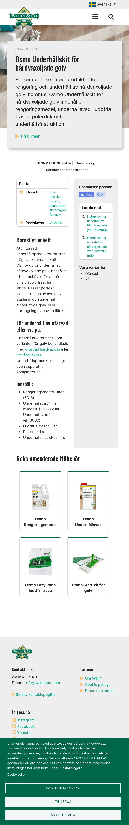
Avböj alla (63, 801)
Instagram (26, 720)
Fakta (66, 163)
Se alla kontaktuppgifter (36, 694)
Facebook (26, 726)
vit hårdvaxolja (29, 355)
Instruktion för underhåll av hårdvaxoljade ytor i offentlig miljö (97, 246)
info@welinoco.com (42, 682)
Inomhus (86, 194)
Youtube (24, 732)
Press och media (99, 690)
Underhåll (56, 222)
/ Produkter (26, 49)
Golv (100, 194)
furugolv (55, 214)
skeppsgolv (58, 210)
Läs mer (30, 136)
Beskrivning (85, 163)
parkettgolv (57, 205)
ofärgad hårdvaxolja (42, 349)
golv (52, 192)
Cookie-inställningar (62, 788)
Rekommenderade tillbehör (67, 170)
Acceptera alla (63, 815)
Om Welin (93, 678)
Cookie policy (97, 684)
